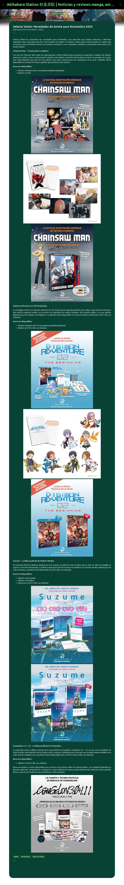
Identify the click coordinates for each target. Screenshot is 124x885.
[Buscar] (120, 5)
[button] (14, 32)
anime (16, 856)
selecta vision (38, 856)
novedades (25, 856)
